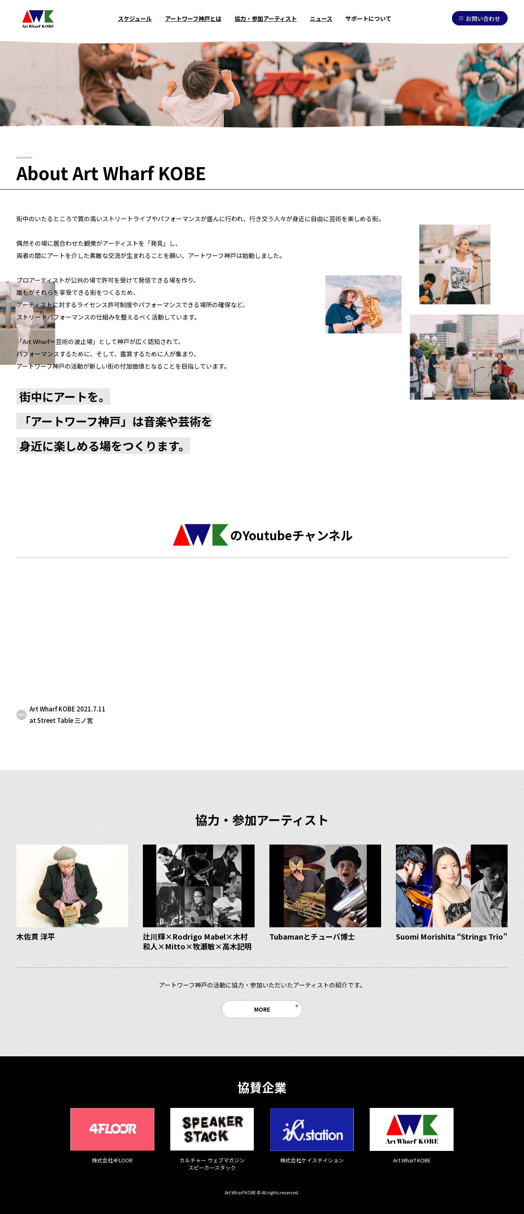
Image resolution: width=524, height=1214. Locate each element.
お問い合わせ (479, 18)
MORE (262, 1009)
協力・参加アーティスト (266, 18)
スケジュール (135, 18)
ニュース (321, 18)
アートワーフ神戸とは (193, 18)
